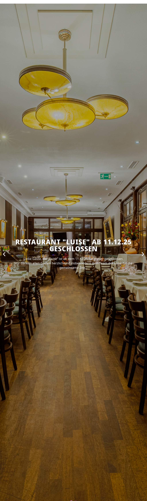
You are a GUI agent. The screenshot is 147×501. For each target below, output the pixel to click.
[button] (4, 254)
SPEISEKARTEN (85, 16)
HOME (28, 16)
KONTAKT (110, 16)
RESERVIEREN (42, 16)
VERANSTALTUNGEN (63, 16)
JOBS (98, 16)
